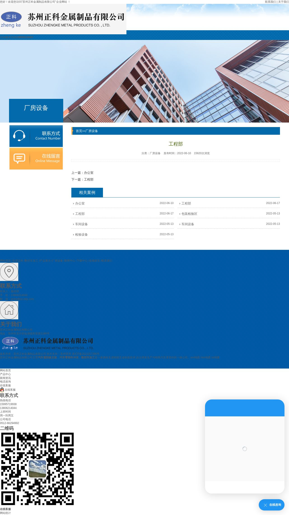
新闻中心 (69, 260)
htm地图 (206, 357)
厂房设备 (91, 131)
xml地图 (195, 357)
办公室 (88, 172)
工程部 (88, 179)
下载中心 (82, 260)
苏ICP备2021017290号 (86, 353)
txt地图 (216, 357)
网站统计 (5, 513)
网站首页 (5, 260)
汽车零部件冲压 (69, 357)
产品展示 (45, 260)
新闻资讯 (5, 378)
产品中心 (5, 374)
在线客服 (8, 389)
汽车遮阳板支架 (47, 357)
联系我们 (270, 1)
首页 (79, 131)
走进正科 (17, 260)
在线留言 (94, 260)
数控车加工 (31, 260)
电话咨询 (5, 381)
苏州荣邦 (65, 353)
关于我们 (283, 1)
